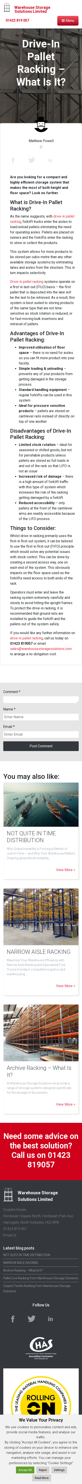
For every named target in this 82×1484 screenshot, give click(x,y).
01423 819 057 (17, 20)
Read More (42, 1478)
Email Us (9, 1235)
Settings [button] (59, 1470)
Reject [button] (43, 1470)
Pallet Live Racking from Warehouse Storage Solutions (40, 1278)
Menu (68, 21)
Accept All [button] (25, 1470)
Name (8, 709)
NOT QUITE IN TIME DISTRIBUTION (31, 836)
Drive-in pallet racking (26, 282)
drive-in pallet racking (26, 638)
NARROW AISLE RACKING (39, 952)
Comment (11, 692)
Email (7, 726)
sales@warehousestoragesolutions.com (41, 649)
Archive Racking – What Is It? (23, 1270)
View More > (65, 870)
